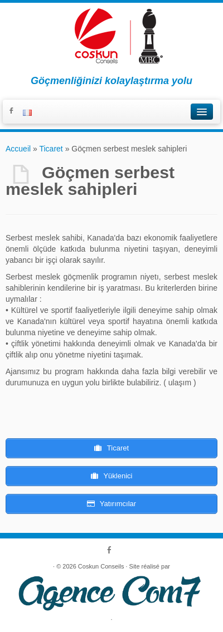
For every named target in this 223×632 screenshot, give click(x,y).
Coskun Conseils (101, 566)
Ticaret (50, 148)
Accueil (18, 148)
